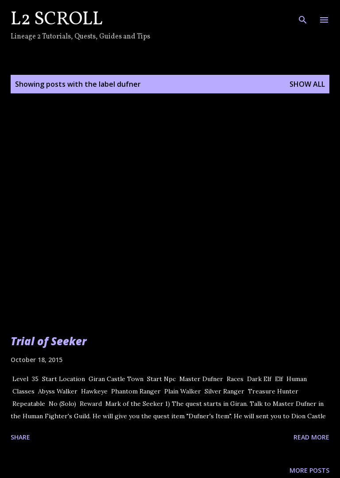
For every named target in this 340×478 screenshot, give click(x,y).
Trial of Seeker (48, 341)
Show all (307, 84)
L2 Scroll (57, 20)
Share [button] (20, 437)
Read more (311, 437)
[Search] (303, 16)
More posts (309, 470)
